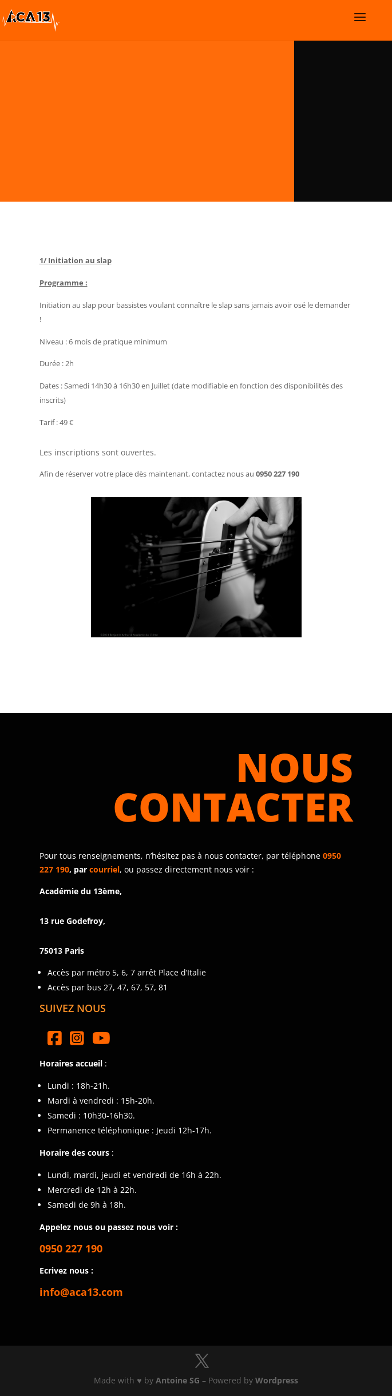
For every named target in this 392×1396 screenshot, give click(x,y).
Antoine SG (178, 1380)
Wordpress (276, 1380)
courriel (104, 869)
